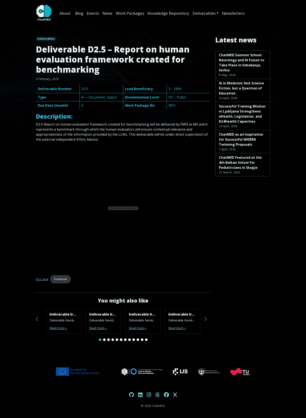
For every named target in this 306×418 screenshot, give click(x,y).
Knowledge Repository (168, 13)
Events (93, 13)
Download (60, 279)
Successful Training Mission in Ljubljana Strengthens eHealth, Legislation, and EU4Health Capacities (242, 114)
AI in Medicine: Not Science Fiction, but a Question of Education (241, 88)
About (65, 13)
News (107, 13)
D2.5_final (42, 279)
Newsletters (233, 13)
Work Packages (130, 13)
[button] (100, 339)
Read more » (58, 328)
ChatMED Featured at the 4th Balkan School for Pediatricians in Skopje (240, 162)
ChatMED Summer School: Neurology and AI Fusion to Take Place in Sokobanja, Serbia (241, 62)
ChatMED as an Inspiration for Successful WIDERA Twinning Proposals (241, 139)
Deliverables (204, 13)
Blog (79, 13)
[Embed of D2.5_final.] (123, 208)
